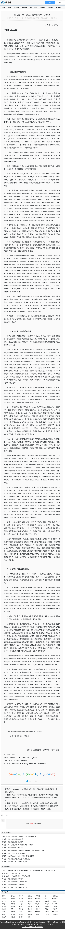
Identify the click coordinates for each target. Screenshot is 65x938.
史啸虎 (55, 906)
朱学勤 (30, 914)
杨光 (29, 917)
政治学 (24, 7)
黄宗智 (21, 898)
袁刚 (3, 914)
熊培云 (4, 909)
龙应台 (30, 896)
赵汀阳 (38, 901)
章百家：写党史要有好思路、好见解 (13, 853)
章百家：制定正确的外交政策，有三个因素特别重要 (18, 856)
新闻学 (50, 7)
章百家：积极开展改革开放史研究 (12, 842)
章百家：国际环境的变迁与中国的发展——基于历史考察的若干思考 (23, 850)
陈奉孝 (4, 906)
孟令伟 (30, 909)
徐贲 (46, 898)
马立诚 (4, 901)
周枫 (46, 909)
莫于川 (55, 914)
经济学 (16, 7)
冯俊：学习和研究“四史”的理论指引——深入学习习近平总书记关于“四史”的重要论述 (28, 870)
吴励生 (21, 914)
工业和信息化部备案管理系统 (32, 927)
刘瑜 (20, 912)
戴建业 (47, 901)
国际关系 (33, 7)
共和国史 (23, 760)
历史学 (16, 760)
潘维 (37, 914)
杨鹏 (37, 904)
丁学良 (38, 896)
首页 (3, 7)
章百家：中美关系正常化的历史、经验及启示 (16, 859)
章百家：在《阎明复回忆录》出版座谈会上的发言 (17, 845)
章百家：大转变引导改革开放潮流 (12, 839)
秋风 (12, 909)
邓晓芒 (47, 904)
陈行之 (13, 896)
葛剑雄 (30, 912)
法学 (9, 7)
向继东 (30, 901)
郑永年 (21, 896)
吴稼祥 (47, 912)
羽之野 (4, 917)
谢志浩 (13, 917)
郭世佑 (13, 906)
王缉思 (55, 904)
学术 (10, 760)
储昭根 (38, 912)
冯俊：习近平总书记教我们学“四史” (13, 873)
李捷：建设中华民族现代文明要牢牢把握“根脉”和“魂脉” (19, 836)
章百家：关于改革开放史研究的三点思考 (14, 862)
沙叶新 (13, 912)
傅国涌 (4, 898)
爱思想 (7, 3)
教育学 (58, 7)
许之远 (55, 912)
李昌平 (55, 901)
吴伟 (3, 912)
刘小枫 (21, 909)
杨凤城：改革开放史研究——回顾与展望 (14, 882)
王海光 (21, 904)
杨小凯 (13, 914)
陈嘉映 (13, 898)
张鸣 (3, 904)
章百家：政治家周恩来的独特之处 (12, 848)
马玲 (20, 906)
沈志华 (21, 901)
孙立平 (21, 917)
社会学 (42, 7)
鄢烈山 (55, 896)
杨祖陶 (13, 901)
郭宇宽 (55, 898)
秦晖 (3, 896)
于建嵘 (30, 898)
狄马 (37, 906)
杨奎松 (13, 904)
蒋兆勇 (55, 909)
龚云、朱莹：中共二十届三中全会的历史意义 (16, 876)
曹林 (46, 896)
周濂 (29, 904)
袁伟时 (47, 906)
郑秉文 (47, 914)
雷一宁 (38, 909)
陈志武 (38, 898)
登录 (31, 823)
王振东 (30, 906)
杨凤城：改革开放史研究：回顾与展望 (14, 884)
